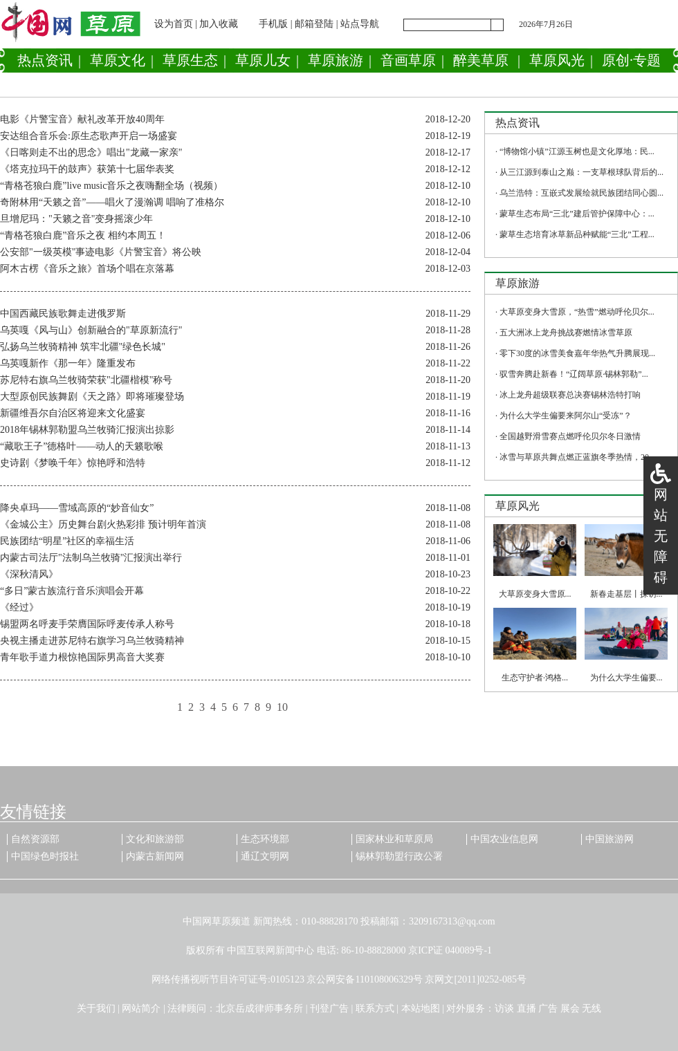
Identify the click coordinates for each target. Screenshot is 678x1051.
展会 (570, 1008)
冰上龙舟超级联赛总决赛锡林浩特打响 (570, 395)
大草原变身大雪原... (535, 594)
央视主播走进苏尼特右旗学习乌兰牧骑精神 (92, 640)
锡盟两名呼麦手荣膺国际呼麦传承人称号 (87, 624)
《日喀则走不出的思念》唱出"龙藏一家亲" (91, 152)
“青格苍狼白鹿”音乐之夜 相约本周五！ (83, 235)
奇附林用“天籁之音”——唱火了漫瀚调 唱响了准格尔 (112, 202)
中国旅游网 (609, 839)
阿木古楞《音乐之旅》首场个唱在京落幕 (87, 268)
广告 (548, 1008)
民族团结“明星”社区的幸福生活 (67, 541)
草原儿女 (263, 60)
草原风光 (557, 60)
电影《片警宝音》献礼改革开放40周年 (82, 119)
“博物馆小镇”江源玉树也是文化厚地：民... (577, 151)
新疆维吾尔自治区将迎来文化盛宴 (72, 413)
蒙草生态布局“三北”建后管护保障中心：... (577, 213)
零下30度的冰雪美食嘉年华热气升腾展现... (577, 353)
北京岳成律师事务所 (259, 1008)
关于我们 (96, 1008)
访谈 (504, 1008)
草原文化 (117, 60)
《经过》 (19, 607)
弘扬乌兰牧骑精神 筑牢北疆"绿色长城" (82, 347)
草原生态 (190, 60)
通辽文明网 (265, 856)
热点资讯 (45, 60)
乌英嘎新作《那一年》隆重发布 (68, 363)
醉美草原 (480, 60)
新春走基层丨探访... (626, 594)
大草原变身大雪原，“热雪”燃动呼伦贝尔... (577, 312)
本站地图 (420, 1008)
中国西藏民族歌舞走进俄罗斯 (63, 313)
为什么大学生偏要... (626, 677)
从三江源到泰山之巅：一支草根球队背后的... (581, 172)
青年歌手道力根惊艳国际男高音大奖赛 (82, 657)
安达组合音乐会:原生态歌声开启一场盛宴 (88, 136)
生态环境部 (265, 839)
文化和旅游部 (155, 839)
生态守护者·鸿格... (535, 677)
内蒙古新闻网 (155, 856)
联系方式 (375, 1008)
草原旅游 (335, 60)
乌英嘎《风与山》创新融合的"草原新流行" (91, 330)
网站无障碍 (661, 536)
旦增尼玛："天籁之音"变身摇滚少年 (76, 219)
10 (282, 707)
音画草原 (408, 60)
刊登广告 (329, 1008)
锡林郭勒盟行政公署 (399, 856)
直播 (526, 1008)
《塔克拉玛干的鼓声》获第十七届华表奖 (87, 169)
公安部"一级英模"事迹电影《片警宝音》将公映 (100, 252)
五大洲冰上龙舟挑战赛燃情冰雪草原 (566, 332)
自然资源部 (35, 839)
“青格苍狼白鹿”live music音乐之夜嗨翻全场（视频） (111, 185)
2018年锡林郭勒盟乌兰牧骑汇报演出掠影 (87, 430)
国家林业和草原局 (394, 839)
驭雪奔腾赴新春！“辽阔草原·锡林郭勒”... (574, 374)
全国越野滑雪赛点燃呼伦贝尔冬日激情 (570, 436)
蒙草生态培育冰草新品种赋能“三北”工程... (577, 234)
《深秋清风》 (29, 574)
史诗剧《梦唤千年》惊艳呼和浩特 (72, 463)
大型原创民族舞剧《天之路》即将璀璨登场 (92, 396)
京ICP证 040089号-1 (450, 950)
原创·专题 (631, 60)
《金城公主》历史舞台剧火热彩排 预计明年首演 (103, 524)
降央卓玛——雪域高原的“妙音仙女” (77, 508)
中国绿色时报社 (45, 856)
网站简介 (141, 1008)
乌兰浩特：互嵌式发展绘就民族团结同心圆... (581, 193)
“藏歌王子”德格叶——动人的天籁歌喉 (81, 446)
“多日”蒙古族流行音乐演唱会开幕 (72, 591)
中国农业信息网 (504, 839)
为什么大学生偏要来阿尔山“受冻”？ (566, 415)
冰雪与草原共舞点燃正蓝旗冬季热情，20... (577, 457)
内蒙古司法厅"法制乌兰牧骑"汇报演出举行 (91, 557)
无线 (591, 1008)
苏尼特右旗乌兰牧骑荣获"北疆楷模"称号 (86, 380)
